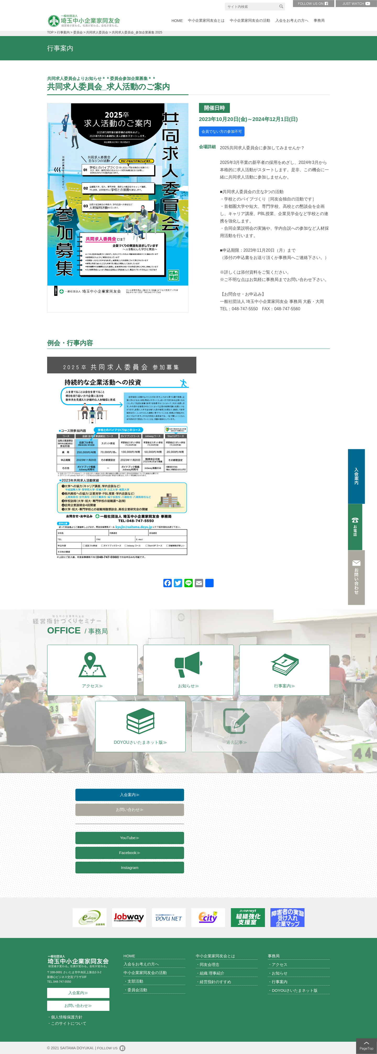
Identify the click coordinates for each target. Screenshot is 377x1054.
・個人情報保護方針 (64, 1017)
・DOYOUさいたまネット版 (293, 990)
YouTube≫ (129, 839)
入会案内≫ (130, 794)
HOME (129, 955)
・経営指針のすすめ (213, 981)
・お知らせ (277, 973)
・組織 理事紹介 (210, 973)
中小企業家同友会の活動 (145, 972)
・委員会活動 (135, 989)
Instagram (129, 869)
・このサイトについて (66, 1023)
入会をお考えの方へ (141, 963)
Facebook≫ (129, 854)
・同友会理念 (207, 964)
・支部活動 (133, 981)
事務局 (274, 955)
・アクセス (277, 964)
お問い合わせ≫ (129, 810)
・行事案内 (277, 981)
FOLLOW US (108, 1048)
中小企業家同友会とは (215, 955)
